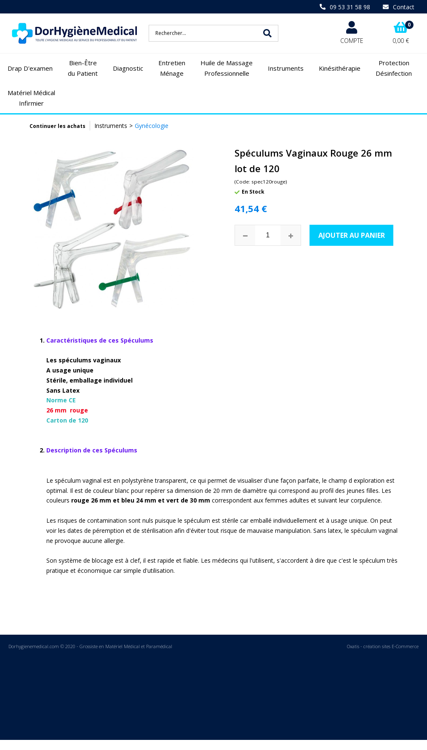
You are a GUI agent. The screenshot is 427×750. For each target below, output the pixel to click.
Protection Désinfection (394, 68)
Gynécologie (151, 126)
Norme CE (99, 380)
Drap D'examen (30, 68)
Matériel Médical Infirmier (31, 98)
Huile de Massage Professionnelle (226, 68)
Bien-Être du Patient (83, 68)
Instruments (286, 68)
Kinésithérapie (339, 68)
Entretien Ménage (171, 68)
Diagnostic (128, 68)
